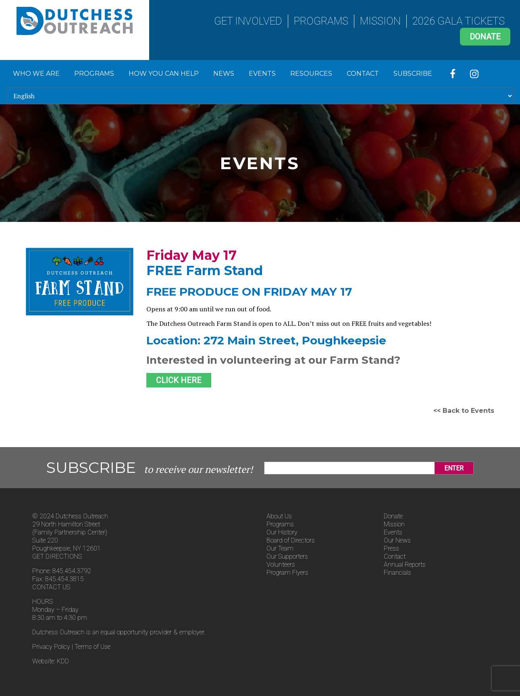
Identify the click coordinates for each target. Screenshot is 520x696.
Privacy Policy (51, 646)
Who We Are (36, 73)
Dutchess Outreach (74, 20)
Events (262, 73)
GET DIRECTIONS (57, 556)
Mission (380, 21)
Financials (397, 572)
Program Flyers (287, 572)
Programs (321, 21)
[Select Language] (260, 95)
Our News (397, 540)
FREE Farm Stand (204, 270)
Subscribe (412, 73)
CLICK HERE (179, 380)
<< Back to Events (463, 410)
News (223, 73)
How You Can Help (164, 73)
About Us (279, 516)
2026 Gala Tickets (458, 21)
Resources (311, 73)
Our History (281, 532)
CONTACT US (51, 587)
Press (391, 548)
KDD (63, 661)
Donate (485, 36)
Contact (363, 73)
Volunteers (280, 564)
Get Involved (248, 21)
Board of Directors (290, 540)
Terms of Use (92, 646)
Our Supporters (287, 556)
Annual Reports (405, 564)
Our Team (279, 548)
